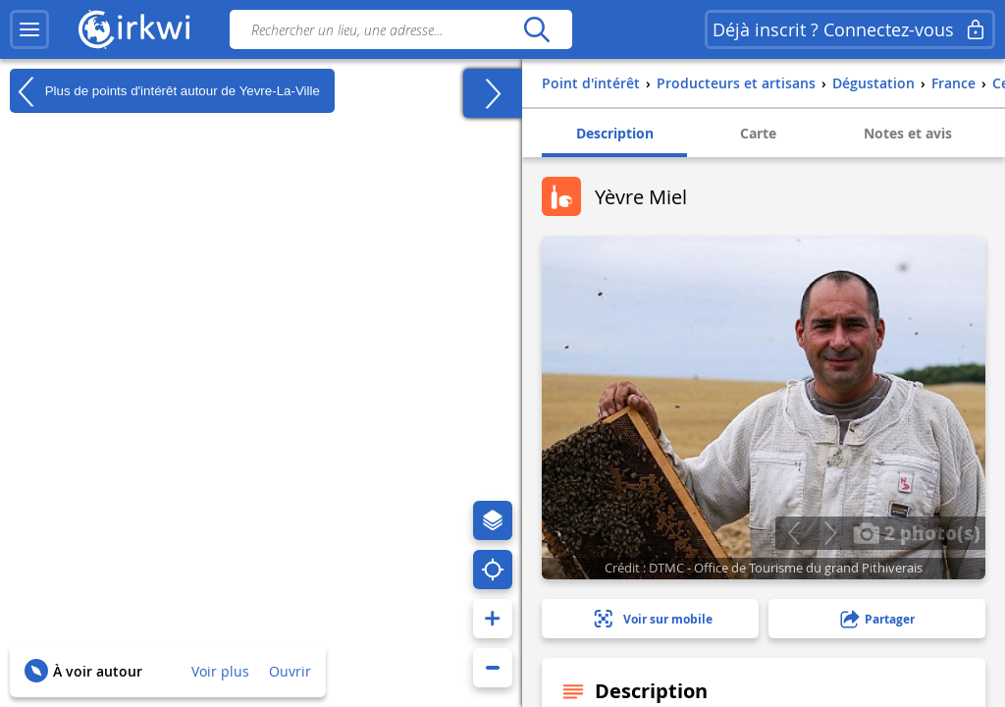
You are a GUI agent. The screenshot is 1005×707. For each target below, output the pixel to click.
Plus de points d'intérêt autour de (165, 91)
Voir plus (220, 671)
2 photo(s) (916, 532)
